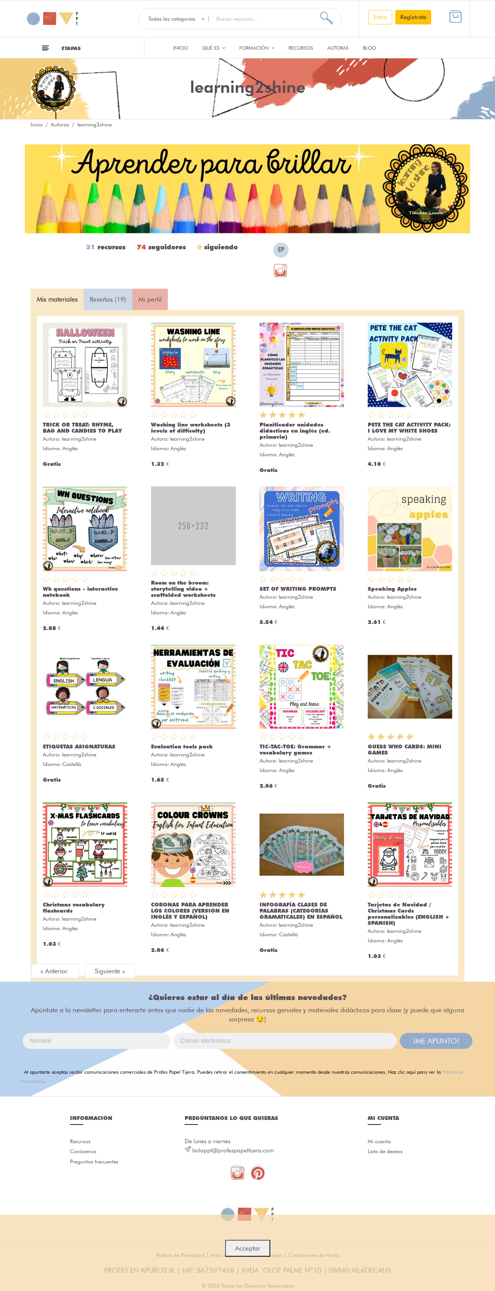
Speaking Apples (392, 589)
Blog (369, 48)
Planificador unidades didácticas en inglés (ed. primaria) (295, 431)
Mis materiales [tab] (57, 299)
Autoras (338, 48)
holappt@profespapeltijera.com (233, 1150)
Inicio (180, 48)
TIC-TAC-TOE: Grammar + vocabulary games (295, 749)
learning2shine (79, 439)
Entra (380, 17)
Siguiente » (110, 971)
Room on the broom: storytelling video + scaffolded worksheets (183, 589)
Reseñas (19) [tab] (108, 299)
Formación (256, 48)
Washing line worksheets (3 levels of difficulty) (190, 428)
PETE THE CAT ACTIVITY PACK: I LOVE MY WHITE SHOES (409, 428)
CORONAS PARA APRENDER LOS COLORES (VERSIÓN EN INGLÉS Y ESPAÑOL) (190, 911)
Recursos (301, 48)
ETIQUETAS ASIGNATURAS (79, 746)
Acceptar (247, 1248)
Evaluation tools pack (182, 746)
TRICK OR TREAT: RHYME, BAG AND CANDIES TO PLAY (82, 428)
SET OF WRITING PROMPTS (298, 589)
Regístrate (413, 17)
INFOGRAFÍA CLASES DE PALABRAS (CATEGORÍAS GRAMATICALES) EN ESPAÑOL (301, 911)
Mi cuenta (380, 1142)
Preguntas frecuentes (96, 1166)
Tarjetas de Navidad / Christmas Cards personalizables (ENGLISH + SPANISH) (409, 914)
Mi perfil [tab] (150, 299)
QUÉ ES (213, 48)
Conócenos (84, 1154)
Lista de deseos (387, 1154)
